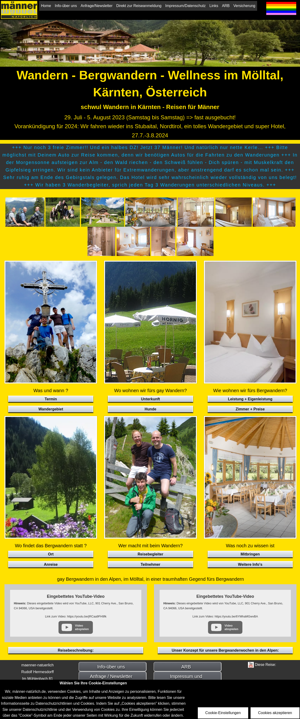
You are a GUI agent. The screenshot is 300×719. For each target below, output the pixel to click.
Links (214, 6)
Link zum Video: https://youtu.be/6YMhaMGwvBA (225, 616)
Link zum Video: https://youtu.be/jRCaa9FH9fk (75, 616)
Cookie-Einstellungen (223, 713)
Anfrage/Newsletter (96, 6)
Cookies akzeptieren (275, 713)
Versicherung (244, 6)
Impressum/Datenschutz (185, 6)
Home (46, 6)
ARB (226, 6)
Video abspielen (82, 627)
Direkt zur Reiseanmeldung (138, 6)
